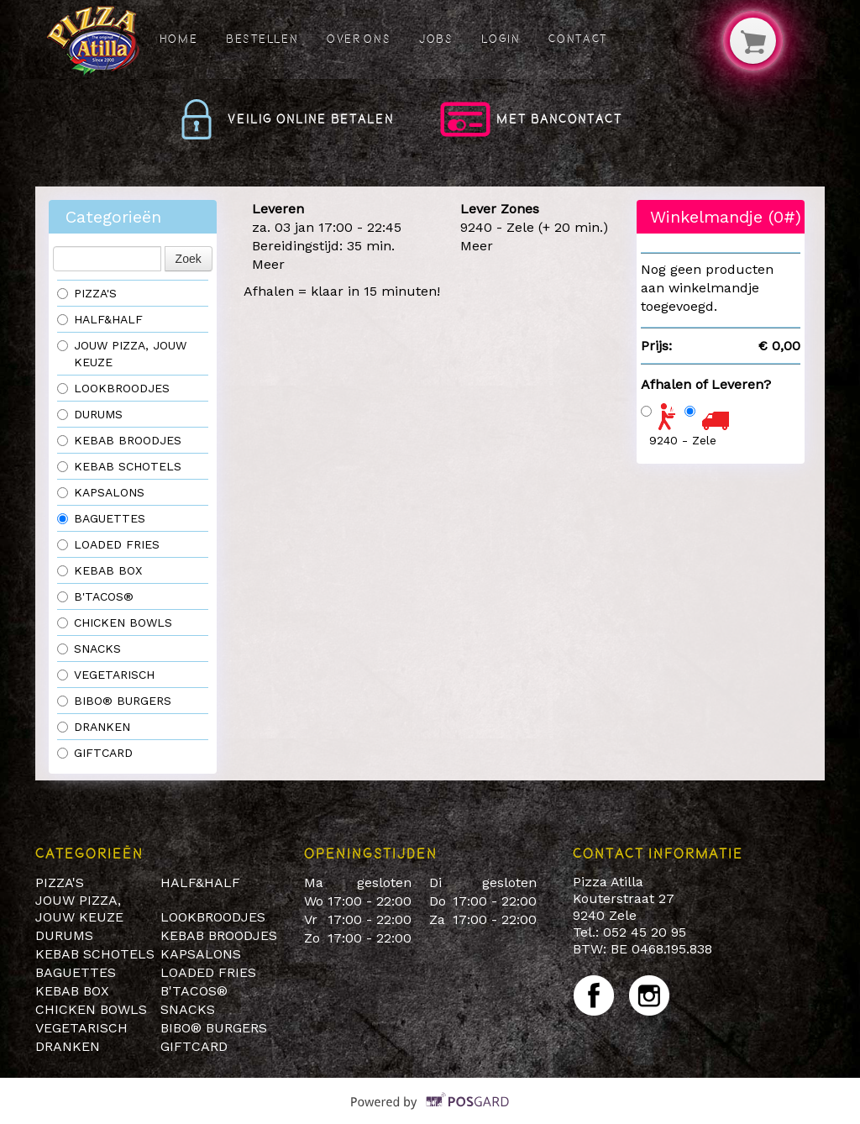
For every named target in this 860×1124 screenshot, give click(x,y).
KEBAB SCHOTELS (119, 466)
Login (500, 38)
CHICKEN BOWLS (114, 622)
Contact (577, 38)
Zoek (189, 258)
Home (179, 38)
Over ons (359, 38)
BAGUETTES (101, 518)
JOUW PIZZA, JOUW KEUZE (121, 354)
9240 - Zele (682, 440)
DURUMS (90, 414)
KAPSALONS (100, 492)
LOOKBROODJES (113, 388)
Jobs (436, 38)
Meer (268, 264)
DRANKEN (93, 726)
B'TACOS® (95, 596)
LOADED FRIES (108, 544)
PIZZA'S (89, 293)
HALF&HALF (100, 319)
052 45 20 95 (644, 932)
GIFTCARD (95, 752)
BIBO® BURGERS (114, 700)
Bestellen (262, 38)
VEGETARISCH (106, 674)
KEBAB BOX (99, 570)
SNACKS (89, 648)
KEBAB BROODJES (119, 440)
